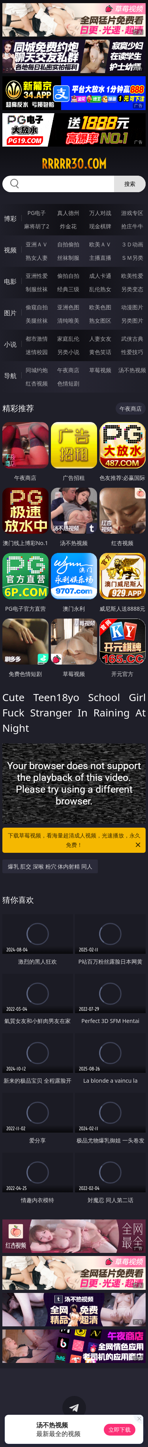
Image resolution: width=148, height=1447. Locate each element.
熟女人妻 (37, 257)
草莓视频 (100, 370)
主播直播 (100, 257)
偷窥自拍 (37, 307)
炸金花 (68, 226)
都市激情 (37, 338)
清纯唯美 (68, 320)
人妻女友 (100, 338)
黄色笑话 (100, 352)
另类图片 (132, 320)
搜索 (129, 183)
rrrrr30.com (74, 164)
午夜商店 (68, 370)
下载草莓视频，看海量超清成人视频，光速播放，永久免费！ (75, 841)
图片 (10, 312)
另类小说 (68, 352)
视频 (10, 250)
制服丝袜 (37, 289)
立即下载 (120, 1429)
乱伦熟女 (100, 289)
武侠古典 (132, 338)
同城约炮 (37, 370)
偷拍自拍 (68, 275)
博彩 (10, 218)
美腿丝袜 (37, 320)
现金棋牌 (100, 226)
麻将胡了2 (36, 226)
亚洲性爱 (37, 275)
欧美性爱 (132, 275)
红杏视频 (37, 383)
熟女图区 (100, 320)
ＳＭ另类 (132, 257)
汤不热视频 (132, 370)
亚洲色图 (68, 307)
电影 (10, 281)
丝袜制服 (68, 257)
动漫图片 (132, 307)
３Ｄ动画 (132, 244)
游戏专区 (132, 213)
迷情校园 (37, 352)
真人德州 (68, 213)
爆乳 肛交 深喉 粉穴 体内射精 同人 (50, 866)
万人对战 (100, 213)
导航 (10, 375)
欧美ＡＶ (100, 244)
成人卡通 (100, 275)
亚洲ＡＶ (37, 244)
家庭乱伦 (68, 338)
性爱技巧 (132, 352)
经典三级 (68, 289)
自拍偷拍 (68, 244)
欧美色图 (100, 307)
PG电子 (36, 213)
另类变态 (132, 289)
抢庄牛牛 (132, 226)
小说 (10, 344)
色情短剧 (68, 383)
